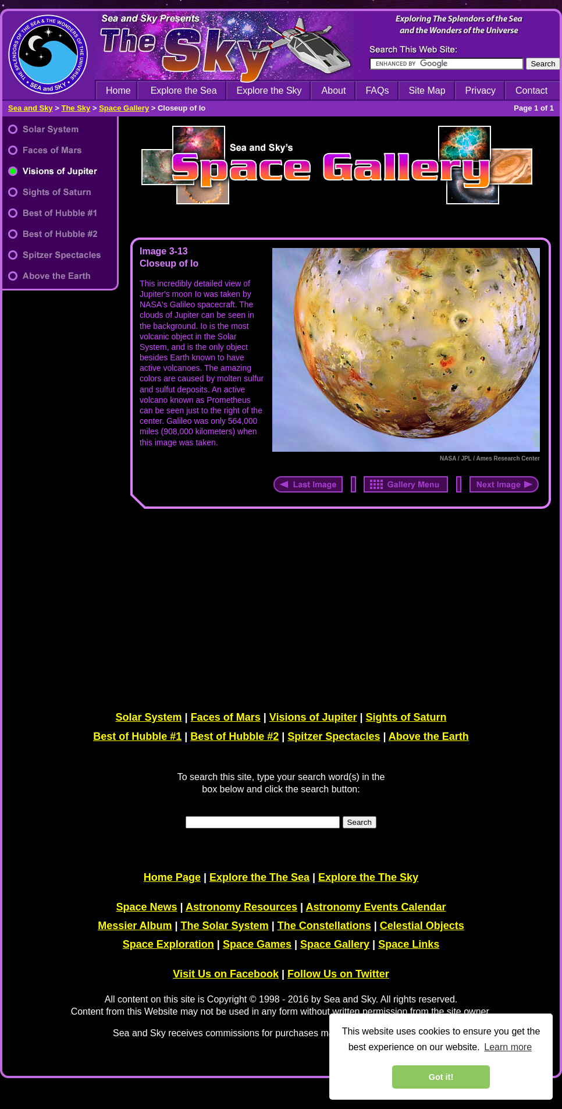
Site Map (426, 90)
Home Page (172, 877)
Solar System (149, 717)
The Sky (75, 108)
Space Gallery (124, 108)
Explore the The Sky (368, 877)
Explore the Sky (269, 90)
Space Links (408, 944)
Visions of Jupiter (313, 717)
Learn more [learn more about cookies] (508, 1047)
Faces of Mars (226, 717)
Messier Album (135, 925)
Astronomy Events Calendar (375, 907)
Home (118, 90)
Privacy (480, 90)
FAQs (377, 90)
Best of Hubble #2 (234, 736)
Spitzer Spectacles (333, 736)
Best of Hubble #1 (137, 736)
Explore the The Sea (259, 877)
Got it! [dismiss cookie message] (441, 1077)
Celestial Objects (422, 925)
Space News (146, 907)
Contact (531, 90)
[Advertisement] (338, 607)
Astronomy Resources (241, 907)
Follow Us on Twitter (338, 974)
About (334, 90)
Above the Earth (429, 736)
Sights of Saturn (405, 717)
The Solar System (225, 925)
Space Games (257, 944)
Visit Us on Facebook (226, 974)
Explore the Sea (184, 90)
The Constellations (324, 925)
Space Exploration (168, 944)
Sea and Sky (30, 108)
